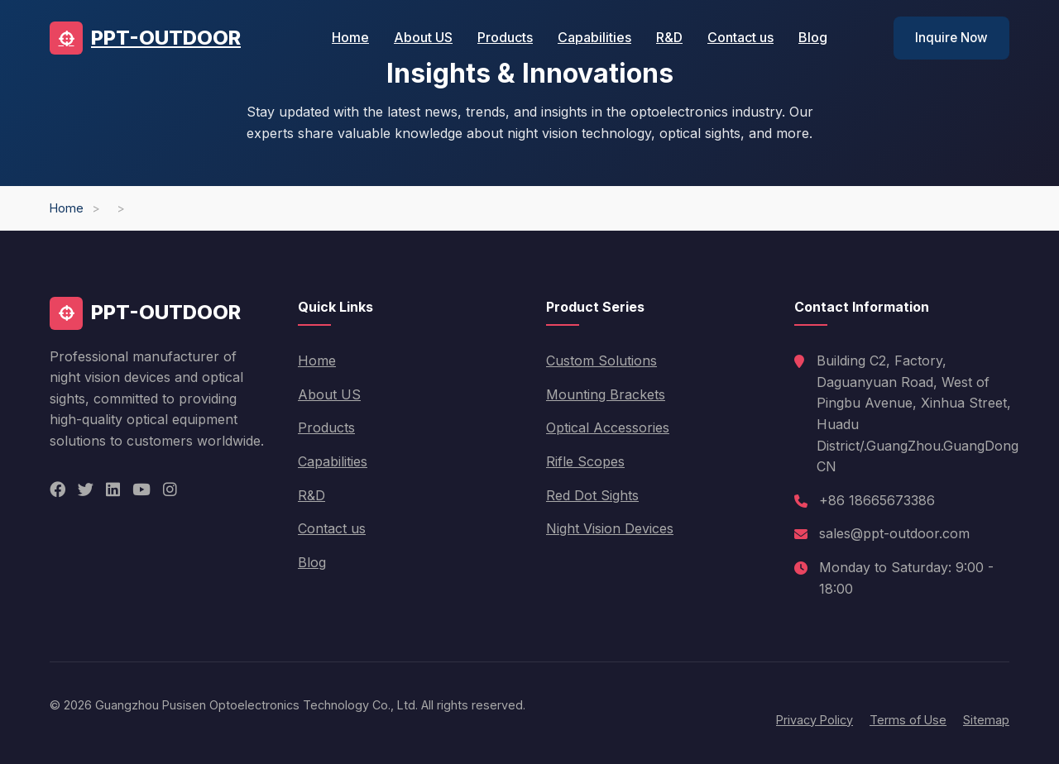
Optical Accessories (607, 427)
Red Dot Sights (592, 495)
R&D (669, 37)
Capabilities (594, 37)
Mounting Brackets (605, 394)
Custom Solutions (601, 360)
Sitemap (986, 720)
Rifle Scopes (585, 461)
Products (505, 37)
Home (350, 37)
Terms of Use (908, 720)
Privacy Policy (814, 720)
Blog (812, 37)
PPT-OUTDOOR (145, 38)
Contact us (740, 37)
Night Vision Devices (609, 528)
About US (423, 37)
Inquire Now (951, 37)
